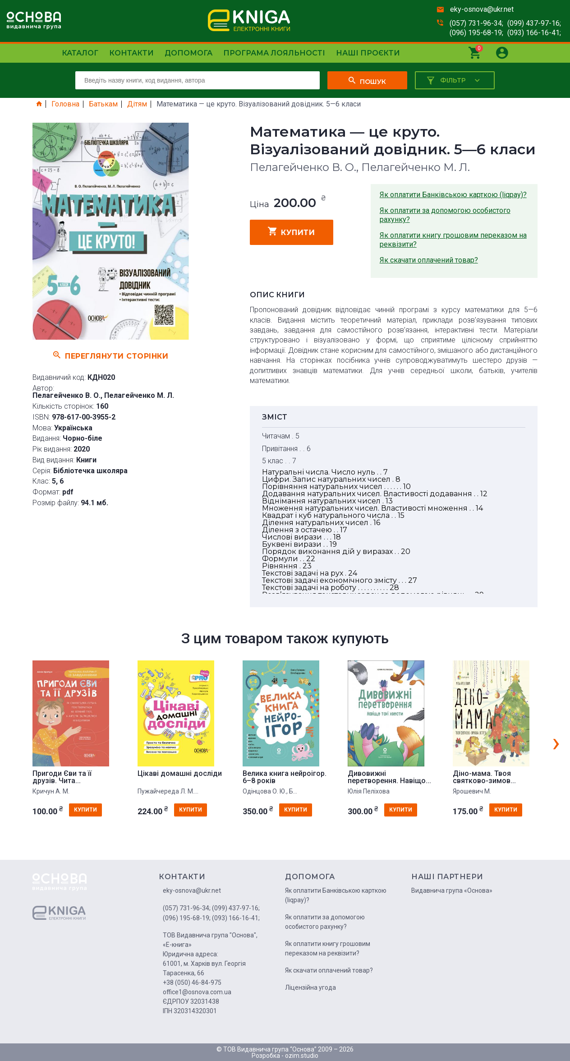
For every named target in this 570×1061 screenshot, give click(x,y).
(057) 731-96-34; (476, 23)
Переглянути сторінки (111, 355)
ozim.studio (301, 1055)
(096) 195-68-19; (476, 32)
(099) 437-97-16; (534, 23)
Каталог (80, 53)
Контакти (131, 53)
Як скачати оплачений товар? (429, 260)
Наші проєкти (368, 53)
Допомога (188, 53)
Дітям (137, 104)
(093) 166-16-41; (534, 32)
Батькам (103, 104)
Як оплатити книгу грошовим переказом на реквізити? (453, 240)
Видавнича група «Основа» (451, 890)
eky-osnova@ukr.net (482, 9)
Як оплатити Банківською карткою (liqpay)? (453, 194)
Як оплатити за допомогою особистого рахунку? (445, 215)
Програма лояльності (274, 53)
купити (291, 231)
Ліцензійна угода (310, 987)
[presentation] (556, 742)
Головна (65, 104)
